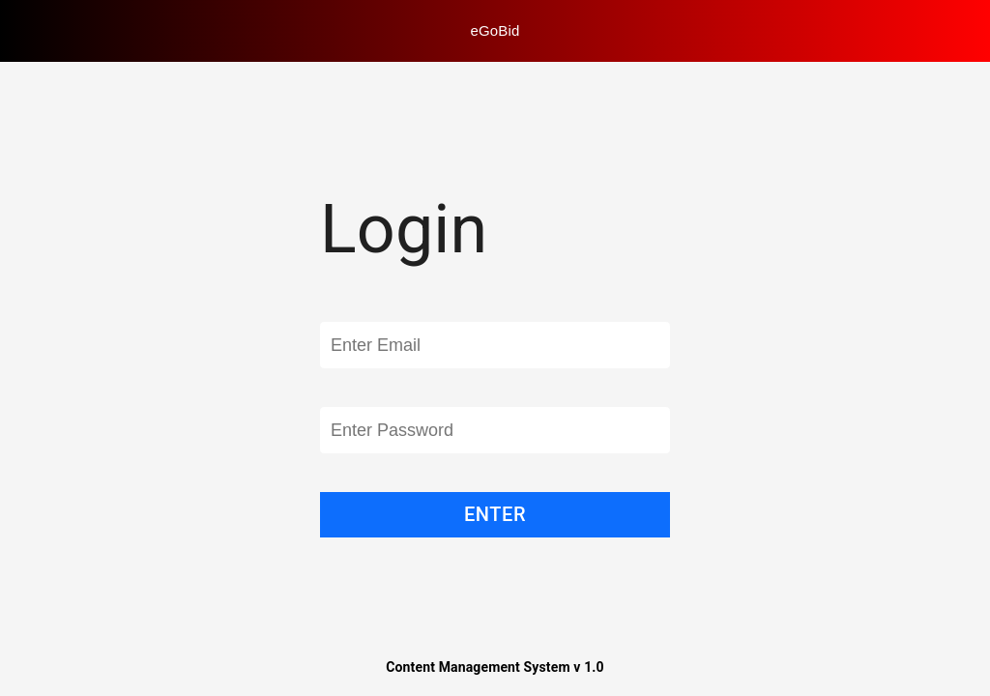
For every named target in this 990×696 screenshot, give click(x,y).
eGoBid (495, 30)
